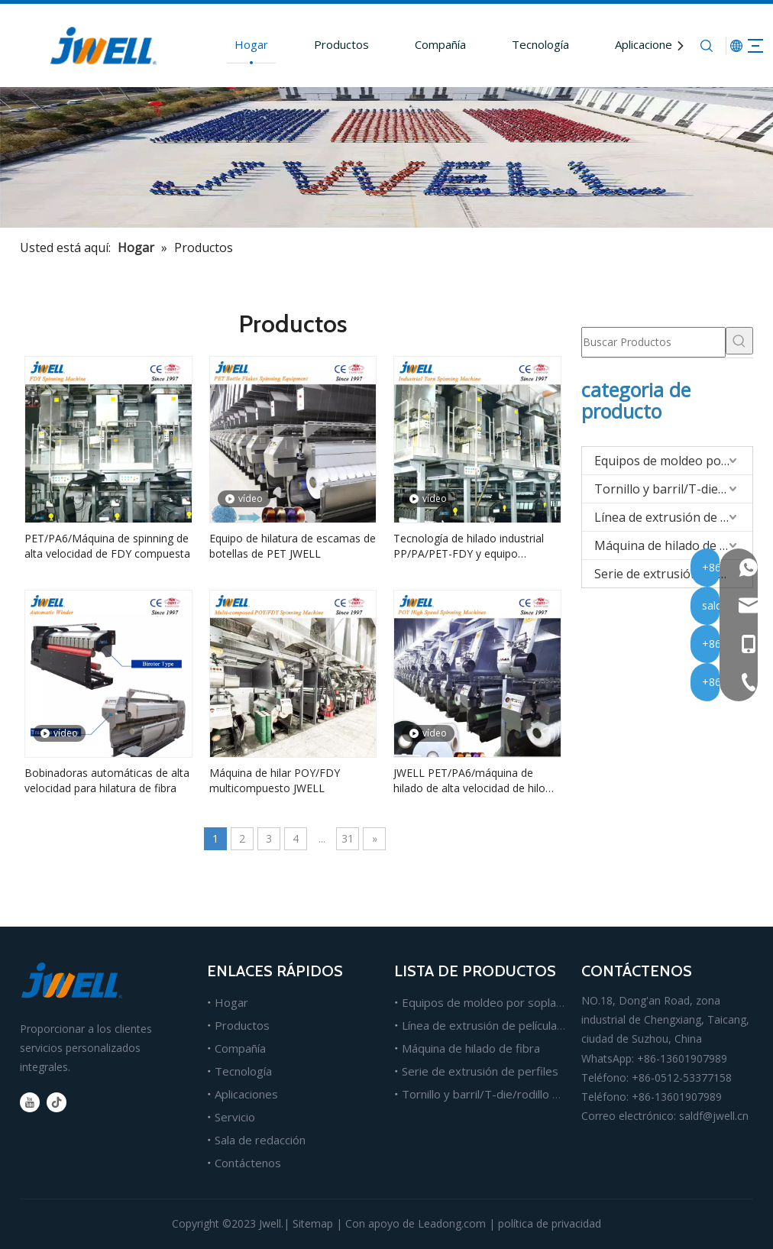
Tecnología (516, 44)
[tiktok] (56, 1102)
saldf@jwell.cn (714, 1115)
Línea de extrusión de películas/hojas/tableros (673, 517)
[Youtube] (30, 1102)
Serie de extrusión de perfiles (673, 573)
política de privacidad (549, 1223)
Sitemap (313, 1223)
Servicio (235, 1116)
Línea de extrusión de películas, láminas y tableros (533, 1025)
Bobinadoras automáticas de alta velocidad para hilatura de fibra (106, 780)
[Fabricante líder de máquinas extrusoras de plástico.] (386, 157)
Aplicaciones (623, 44)
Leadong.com (452, 1223)
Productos (317, 44)
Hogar (227, 44)
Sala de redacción (260, 1139)
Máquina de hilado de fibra (670, 545)
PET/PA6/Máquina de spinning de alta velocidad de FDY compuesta (107, 546)
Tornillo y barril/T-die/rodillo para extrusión (673, 489)
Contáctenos (248, 1162)
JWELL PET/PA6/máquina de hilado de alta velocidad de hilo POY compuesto (469, 780)
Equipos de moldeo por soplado (673, 460)
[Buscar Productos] (653, 342)
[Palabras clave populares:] (739, 340)
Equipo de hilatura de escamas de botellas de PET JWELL (292, 546)
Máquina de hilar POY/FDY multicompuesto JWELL (274, 780)
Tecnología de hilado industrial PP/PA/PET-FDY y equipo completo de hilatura (468, 546)
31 (347, 838)
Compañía (416, 44)
